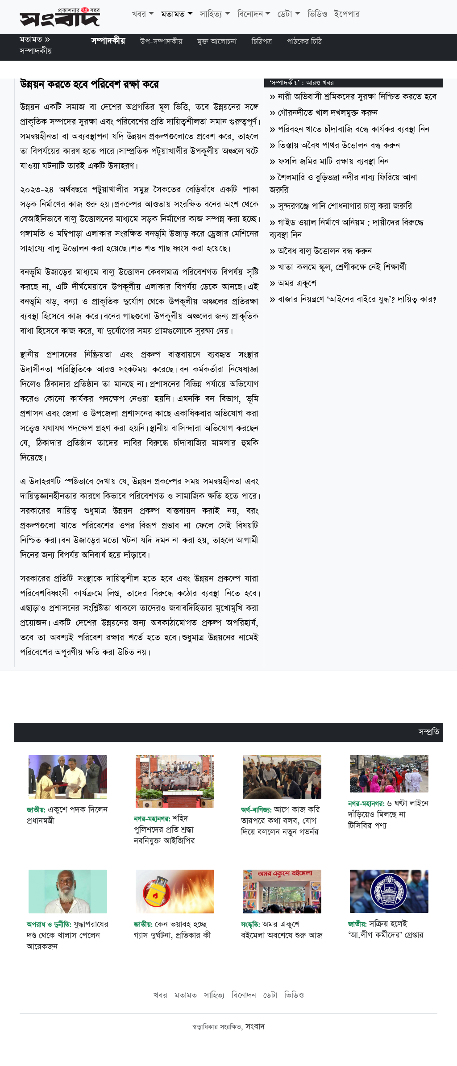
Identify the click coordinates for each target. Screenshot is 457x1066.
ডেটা (285, 14)
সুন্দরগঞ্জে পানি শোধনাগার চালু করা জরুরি (345, 206)
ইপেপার (347, 14)
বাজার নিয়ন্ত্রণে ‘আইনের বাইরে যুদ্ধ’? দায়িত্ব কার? (357, 300)
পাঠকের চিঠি (304, 42)
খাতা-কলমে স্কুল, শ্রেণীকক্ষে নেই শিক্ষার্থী (342, 267)
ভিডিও (317, 14)
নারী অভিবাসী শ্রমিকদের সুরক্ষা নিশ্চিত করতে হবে (357, 97)
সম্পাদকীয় (36, 51)
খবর (139, 14)
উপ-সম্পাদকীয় (161, 42)
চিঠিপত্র (262, 42)
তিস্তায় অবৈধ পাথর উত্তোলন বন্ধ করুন (339, 146)
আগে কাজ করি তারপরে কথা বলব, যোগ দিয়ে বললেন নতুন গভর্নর (280, 821)
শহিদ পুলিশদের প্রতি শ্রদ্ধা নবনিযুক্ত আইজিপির (164, 829)
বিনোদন (250, 14)
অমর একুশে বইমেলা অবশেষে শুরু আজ (281, 930)
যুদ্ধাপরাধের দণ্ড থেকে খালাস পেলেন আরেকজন (67, 935)
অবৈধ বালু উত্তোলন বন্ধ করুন (325, 251)
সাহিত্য (211, 14)
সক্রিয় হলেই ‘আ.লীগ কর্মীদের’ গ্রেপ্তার (386, 929)
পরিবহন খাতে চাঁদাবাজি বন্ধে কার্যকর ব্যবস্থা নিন (353, 130)
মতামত (173, 14)
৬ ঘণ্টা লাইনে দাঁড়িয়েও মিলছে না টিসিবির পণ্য (388, 814)
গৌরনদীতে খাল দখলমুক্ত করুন (328, 113)
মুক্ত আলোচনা (217, 42)
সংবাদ (255, 1026)
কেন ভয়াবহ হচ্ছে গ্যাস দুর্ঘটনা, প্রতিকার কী (172, 930)
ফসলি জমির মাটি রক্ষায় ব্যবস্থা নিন (333, 162)
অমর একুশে (297, 284)
